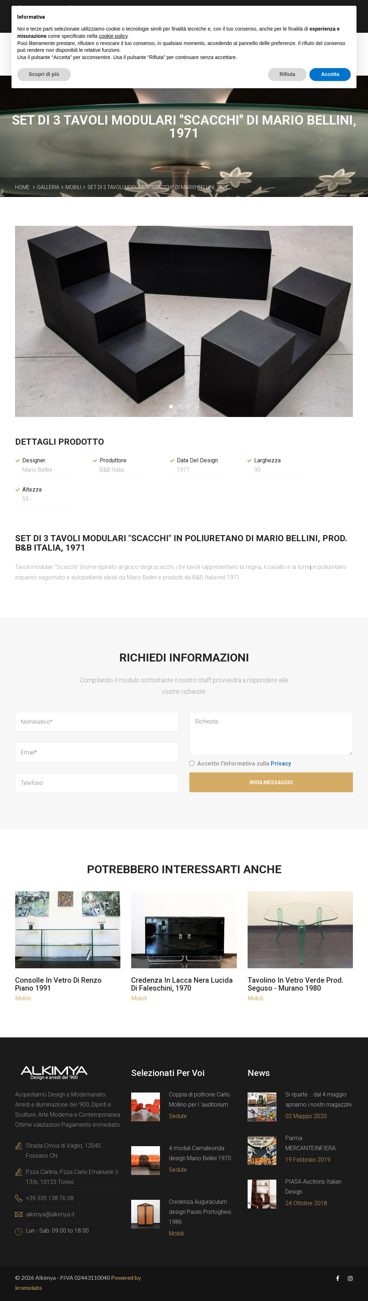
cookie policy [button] (113, 36)
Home (22, 187)
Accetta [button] (330, 74)
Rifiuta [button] (287, 74)
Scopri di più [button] (44, 74)
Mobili (73, 187)
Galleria (48, 187)
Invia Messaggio (271, 782)
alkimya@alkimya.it (50, 1214)
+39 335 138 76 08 (50, 1198)
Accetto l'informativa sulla (244, 763)
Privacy (281, 763)
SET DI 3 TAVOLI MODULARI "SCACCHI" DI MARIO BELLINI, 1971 (157, 187)
